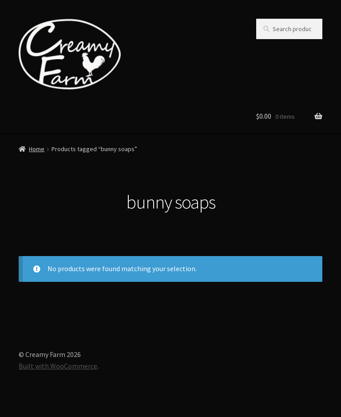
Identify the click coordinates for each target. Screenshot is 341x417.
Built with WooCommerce (58, 365)
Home (36, 149)
